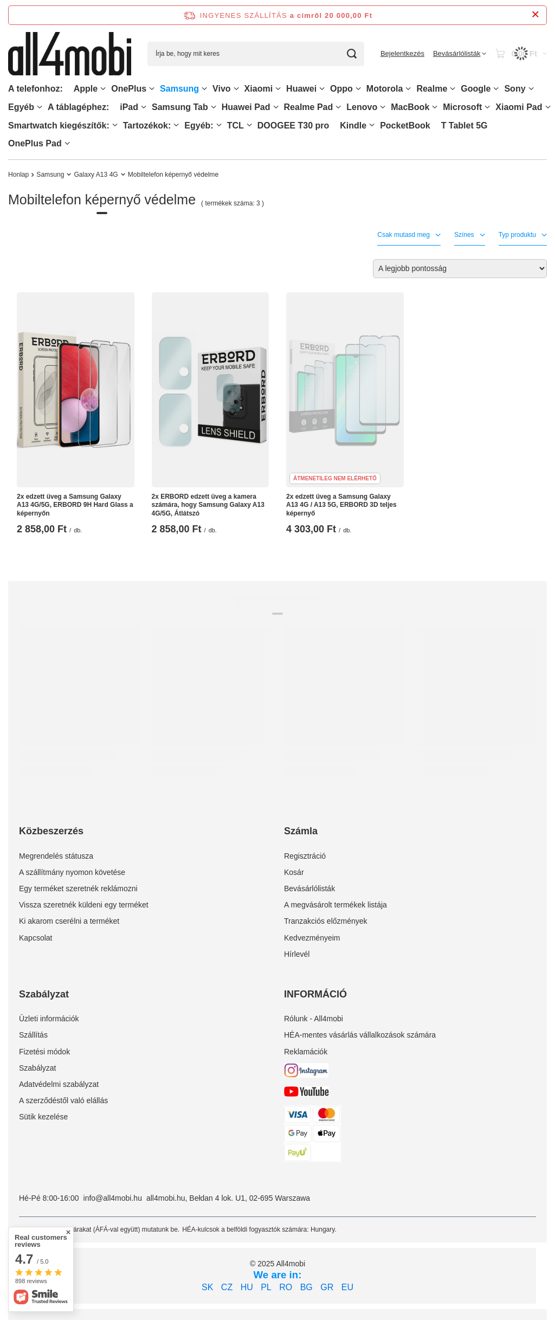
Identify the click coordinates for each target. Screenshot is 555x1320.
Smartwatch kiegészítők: (58, 125)
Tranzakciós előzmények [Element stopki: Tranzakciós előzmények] (325, 921)
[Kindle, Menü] (372, 125)
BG (306, 1287)
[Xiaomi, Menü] (278, 88)
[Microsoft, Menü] (487, 107)
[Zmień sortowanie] (460, 268)
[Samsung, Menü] (204, 88)
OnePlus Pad (35, 143)
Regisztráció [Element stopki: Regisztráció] (305, 856)
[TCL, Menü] (249, 125)
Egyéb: (198, 125)
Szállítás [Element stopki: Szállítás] (33, 1035)
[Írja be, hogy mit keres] (255, 54)
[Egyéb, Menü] (39, 107)
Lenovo (361, 107)
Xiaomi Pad (518, 107)
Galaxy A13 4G (96, 174)
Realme (431, 88)
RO (285, 1287)
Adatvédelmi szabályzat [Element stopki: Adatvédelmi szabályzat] (59, 1084)
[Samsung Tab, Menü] (213, 107)
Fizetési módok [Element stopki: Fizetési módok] (44, 1051)
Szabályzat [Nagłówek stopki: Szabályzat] (44, 994)
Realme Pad (308, 107)
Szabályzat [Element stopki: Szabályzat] (37, 1068)
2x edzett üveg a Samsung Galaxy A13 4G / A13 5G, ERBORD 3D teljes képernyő (341, 505)
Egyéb (21, 107)
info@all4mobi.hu (112, 1198)
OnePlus (128, 88)
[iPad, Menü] (143, 107)
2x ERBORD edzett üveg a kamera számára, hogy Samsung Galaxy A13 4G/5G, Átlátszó (208, 505)
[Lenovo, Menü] (382, 107)
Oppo (341, 88)
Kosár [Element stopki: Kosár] (294, 872)
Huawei (301, 88)
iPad (129, 107)
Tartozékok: (147, 125)
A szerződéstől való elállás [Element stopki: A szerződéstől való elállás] (63, 1100)
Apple (86, 88)
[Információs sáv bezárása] (535, 15)
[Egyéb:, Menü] (219, 125)
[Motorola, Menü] (408, 88)
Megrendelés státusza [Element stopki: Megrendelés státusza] (56, 856)
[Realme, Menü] (452, 88)
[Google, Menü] (496, 88)
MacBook (410, 107)
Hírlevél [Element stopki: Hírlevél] (296, 954)
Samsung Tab (180, 107)
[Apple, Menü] (103, 88)
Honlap (18, 174)
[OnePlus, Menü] (151, 88)
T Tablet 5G (464, 125)
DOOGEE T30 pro (293, 125)
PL (266, 1287)
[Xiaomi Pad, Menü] (548, 107)
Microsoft (462, 107)
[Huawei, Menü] (322, 88)
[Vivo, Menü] (236, 88)
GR (326, 1287)
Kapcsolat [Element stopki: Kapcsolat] (35, 937)
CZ (227, 1287)
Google (476, 88)
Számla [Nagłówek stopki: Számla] (301, 831)
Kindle (353, 125)
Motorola (384, 88)
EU (347, 1287)
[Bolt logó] (69, 53)
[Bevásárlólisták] (460, 53)
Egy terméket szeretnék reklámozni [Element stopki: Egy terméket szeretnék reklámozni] (78, 888)
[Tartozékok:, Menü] (176, 125)
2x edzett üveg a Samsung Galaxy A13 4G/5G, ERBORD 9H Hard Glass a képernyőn (75, 505)
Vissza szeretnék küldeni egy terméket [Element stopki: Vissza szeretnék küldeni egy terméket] (84, 904)
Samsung (179, 88)
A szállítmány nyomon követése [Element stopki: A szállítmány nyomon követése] (72, 872)
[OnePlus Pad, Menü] (67, 143)
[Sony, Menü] (531, 88)
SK (207, 1287)
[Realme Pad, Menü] (338, 107)
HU (247, 1287)
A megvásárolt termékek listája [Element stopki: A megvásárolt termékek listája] (335, 904)
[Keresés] (352, 54)
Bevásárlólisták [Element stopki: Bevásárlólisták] (309, 888)
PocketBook (405, 125)
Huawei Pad (246, 107)
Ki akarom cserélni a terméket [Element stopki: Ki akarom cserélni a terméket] (69, 921)
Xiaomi (258, 88)
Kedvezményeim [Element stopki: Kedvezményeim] (312, 937)
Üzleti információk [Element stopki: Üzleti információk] (49, 1018)
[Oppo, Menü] (358, 88)
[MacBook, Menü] (434, 107)
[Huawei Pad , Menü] (276, 107)
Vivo (221, 88)
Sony (514, 88)
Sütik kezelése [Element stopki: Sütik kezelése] (43, 1116)
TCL (235, 125)
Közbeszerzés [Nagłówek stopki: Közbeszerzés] (51, 831)
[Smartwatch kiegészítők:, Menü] (115, 125)
